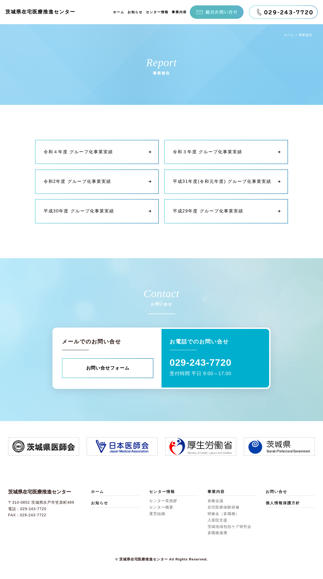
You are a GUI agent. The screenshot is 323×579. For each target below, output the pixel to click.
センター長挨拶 (163, 501)
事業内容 (179, 12)
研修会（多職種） (224, 514)
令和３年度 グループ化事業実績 (207, 152)
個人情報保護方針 (283, 503)
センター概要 (161, 507)
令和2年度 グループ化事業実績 (77, 181)
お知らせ (135, 12)
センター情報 (157, 12)
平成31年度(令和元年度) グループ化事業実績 (222, 181)
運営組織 (157, 514)
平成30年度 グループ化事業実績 (79, 211)
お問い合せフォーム (108, 368)
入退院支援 (217, 520)
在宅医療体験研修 (224, 507)
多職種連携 (217, 533)
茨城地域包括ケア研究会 (230, 527)
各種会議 (216, 501)
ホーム (118, 12)
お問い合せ (276, 492)
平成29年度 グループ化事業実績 (208, 211)
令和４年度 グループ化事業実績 (78, 152)
